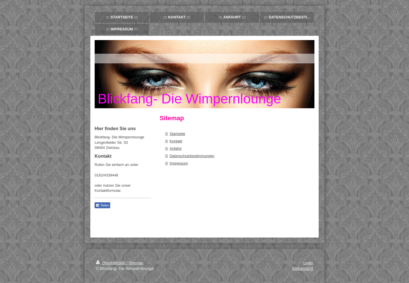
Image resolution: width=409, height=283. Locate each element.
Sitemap (136, 263)
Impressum (179, 163)
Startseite (177, 134)
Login (308, 263)
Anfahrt (175, 148)
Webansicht (302, 268)
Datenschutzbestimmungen (192, 156)
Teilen (102, 205)
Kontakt (176, 141)
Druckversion (111, 263)
